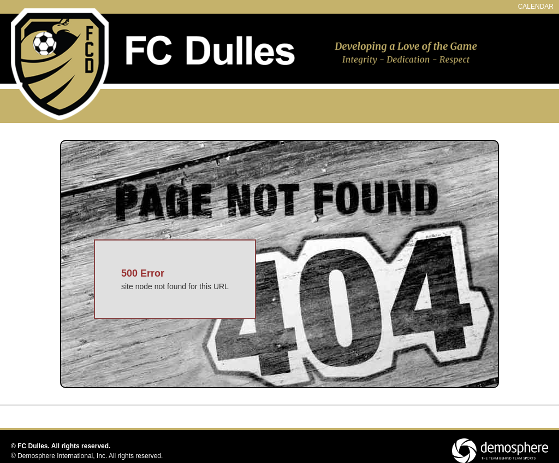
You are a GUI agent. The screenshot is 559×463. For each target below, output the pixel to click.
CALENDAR (536, 6)
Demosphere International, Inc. (62, 456)
